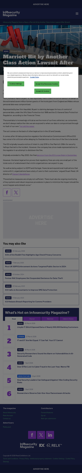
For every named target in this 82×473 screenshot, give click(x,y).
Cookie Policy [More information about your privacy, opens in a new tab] (34, 77)
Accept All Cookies (42, 91)
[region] (41, 82)
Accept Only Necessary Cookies (47, 84)
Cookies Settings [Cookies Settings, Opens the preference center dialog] (16, 84)
